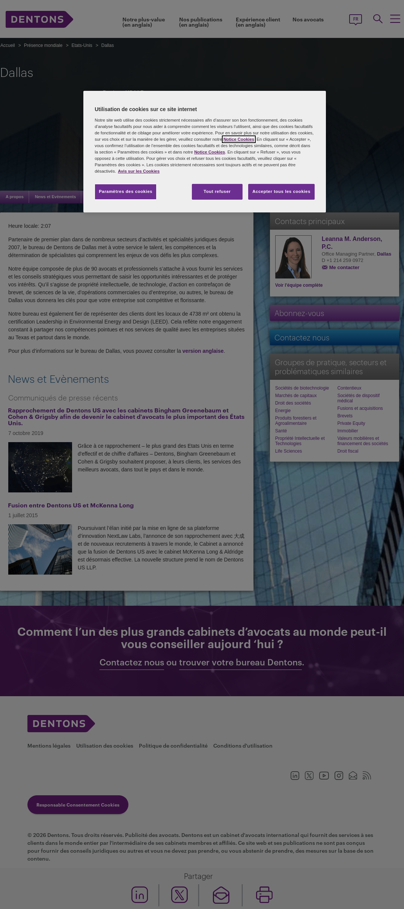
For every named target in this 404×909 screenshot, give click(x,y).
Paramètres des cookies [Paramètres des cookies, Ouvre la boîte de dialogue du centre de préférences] (125, 191)
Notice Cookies (238, 139)
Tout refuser (217, 191)
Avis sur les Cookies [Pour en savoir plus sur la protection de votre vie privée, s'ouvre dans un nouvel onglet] (139, 171)
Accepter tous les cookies (281, 191)
